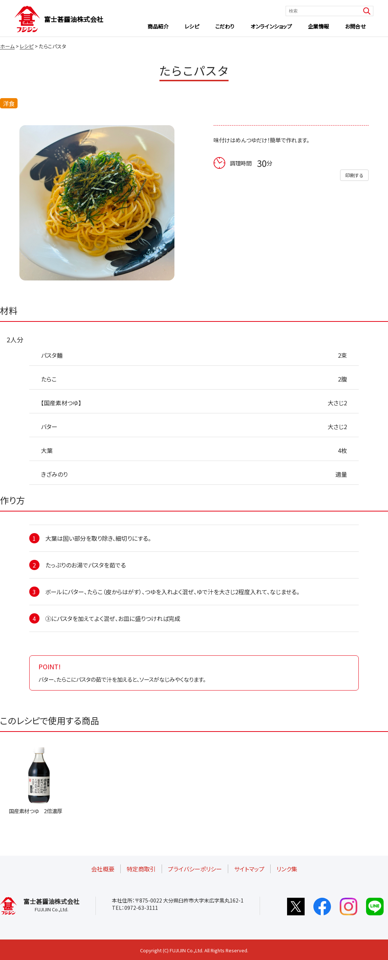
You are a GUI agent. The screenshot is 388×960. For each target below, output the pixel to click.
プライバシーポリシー (195, 868)
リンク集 (286, 868)
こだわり (225, 26)
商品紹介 (158, 26)
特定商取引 (141, 868)
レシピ (192, 26)
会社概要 (102, 868)
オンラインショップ (271, 26)
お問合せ (355, 26)
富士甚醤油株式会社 (73, 19)
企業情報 (318, 26)
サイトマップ (249, 868)
